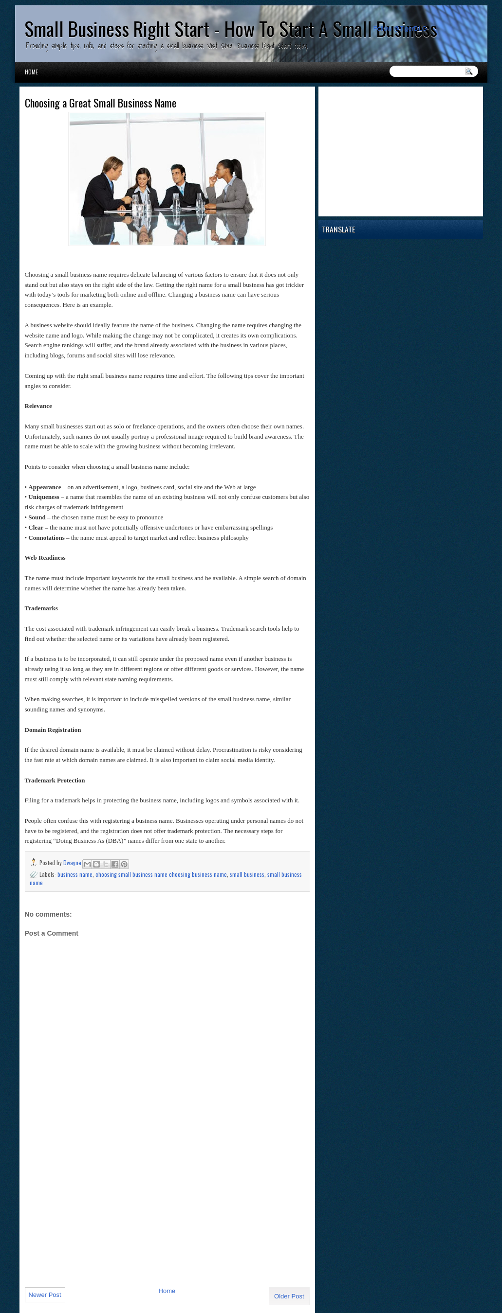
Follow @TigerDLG (400, 28)
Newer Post (45, 1294)
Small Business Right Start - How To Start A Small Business (230, 28)
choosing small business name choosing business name (161, 874)
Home (31, 72)
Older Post (289, 1296)
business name (75, 874)
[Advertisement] (98, 1213)
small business (247, 874)
